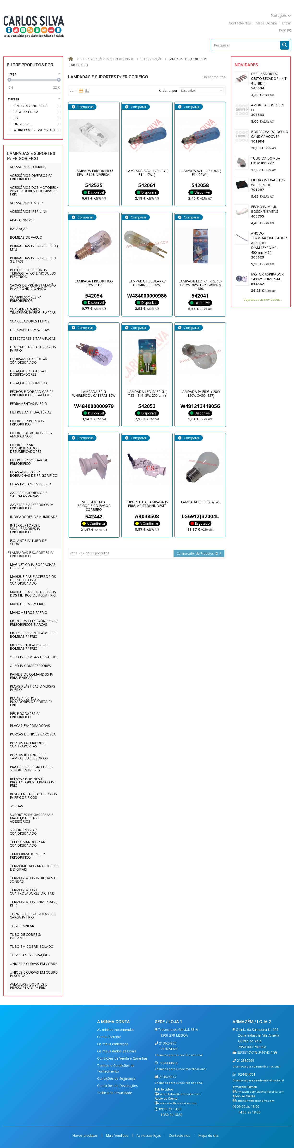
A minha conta (113, 1021)
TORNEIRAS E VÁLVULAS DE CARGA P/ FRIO (32, 915)
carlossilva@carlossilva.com (177, 1103)
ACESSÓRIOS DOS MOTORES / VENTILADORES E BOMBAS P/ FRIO (34, 190)
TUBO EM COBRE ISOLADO (32, 946)
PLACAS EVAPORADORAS (30, 725)
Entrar (286, 23)
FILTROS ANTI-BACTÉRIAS (31, 412)
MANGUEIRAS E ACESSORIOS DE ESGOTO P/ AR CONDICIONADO (33, 579)
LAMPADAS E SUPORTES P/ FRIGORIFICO (32, 554)
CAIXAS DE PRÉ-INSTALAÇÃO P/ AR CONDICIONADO (33, 287)
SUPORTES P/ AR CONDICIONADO (23, 832)
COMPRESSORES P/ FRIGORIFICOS (25, 299)
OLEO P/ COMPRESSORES (30, 665)
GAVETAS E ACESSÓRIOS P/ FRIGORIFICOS (31, 506)
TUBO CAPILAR (22, 926)
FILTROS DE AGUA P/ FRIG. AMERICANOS (31, 434)
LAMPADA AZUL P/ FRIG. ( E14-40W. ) (147, 172)
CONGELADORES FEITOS (29, 321)
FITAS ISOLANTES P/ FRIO (30, 484)
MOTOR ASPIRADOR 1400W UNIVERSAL (267, 279)
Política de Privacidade (114, 1093)
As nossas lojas (149, 1135)
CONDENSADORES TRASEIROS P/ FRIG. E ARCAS (33, 311)
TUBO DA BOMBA (265, 160)
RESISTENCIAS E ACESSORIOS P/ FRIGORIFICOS (33, 796)
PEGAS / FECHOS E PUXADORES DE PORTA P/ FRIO (31, 701)
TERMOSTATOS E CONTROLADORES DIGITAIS (32, 891)
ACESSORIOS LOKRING (28, 167)
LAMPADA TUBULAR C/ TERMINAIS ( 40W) (147, 283)
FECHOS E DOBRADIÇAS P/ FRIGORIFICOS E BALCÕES (31, 393)
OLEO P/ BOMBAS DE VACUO (33, 657)
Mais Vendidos (117, 1135)
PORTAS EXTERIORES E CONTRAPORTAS (28, 744)
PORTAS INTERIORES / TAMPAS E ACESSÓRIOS (29, 756)
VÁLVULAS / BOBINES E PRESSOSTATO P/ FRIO (28, 986)
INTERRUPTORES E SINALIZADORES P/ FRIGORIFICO (25, 528)
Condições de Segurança (116, 1078)
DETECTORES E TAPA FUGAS (33, 338)
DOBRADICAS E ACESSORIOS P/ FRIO (33, 349)
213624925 (167, 1043)
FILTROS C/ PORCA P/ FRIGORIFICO (27, 422)
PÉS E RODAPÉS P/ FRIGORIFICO (25, 715)
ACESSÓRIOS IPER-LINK (28, 211)
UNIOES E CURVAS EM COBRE (33, 963)
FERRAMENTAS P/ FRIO (28, 403)
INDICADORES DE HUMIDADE (33, 516)
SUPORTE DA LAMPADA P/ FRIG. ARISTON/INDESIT (147, 504)
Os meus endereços (112, 1044)
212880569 (245, 1060)
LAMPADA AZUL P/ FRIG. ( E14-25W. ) (200, 172)
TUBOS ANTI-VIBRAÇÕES (30, 955)
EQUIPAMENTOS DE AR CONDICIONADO (28, 361)
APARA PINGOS (22, 220)
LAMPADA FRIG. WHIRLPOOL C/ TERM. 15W (93, 393)
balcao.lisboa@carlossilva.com (179, 1094)
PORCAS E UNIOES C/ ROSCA (33, 734)
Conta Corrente (109, 1036)
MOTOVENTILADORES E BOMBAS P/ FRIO (29, 647)
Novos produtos (85, 1135)
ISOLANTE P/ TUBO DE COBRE (28, 542)
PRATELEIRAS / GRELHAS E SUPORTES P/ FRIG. (31, 768)
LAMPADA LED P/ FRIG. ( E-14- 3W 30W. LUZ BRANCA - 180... (200, 285)
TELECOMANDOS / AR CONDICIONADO (27, 844)
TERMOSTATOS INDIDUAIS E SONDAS (33, 880)
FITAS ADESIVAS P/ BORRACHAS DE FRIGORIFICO (33, 474)
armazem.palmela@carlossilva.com (260, 1091)
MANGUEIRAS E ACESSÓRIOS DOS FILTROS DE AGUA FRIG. (33, 593)
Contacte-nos (180, 1135)
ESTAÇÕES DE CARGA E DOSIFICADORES (28, 373)
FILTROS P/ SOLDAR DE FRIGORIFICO (29, 462)
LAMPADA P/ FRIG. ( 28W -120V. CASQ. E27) (200, 393)
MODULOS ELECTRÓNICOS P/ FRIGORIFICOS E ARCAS (34, 623)
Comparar (85, 106)
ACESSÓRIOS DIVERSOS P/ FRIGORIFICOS (31, 177)
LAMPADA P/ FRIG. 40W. (200, 502)
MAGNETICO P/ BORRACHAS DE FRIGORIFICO (32, 566)
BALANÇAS (18, 228)
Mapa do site (208, 1135)
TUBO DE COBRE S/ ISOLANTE (25, 936)
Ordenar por (168, 90)
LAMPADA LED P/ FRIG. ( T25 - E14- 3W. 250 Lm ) (147, 393)
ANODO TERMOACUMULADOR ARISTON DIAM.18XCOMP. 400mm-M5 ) (269, 245)
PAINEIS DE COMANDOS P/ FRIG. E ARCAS (31, 676)
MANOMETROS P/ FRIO (28, 612)
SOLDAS (16, 806)
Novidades (246, 64)
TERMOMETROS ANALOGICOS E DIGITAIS (34, 868)
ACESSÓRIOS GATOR (26, 203)
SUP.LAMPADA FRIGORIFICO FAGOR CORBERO (93, 506)
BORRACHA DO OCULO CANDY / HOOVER (269, 136)
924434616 (168, 1063)
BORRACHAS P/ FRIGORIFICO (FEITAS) (33, 260)
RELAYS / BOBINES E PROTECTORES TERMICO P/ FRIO (32, 782)
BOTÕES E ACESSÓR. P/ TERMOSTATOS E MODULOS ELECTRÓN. (33, 273)
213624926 (169, 1049)
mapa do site (266, 23)
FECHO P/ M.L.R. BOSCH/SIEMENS (264, 211)
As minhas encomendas (115, 1029)
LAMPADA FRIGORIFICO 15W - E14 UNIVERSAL (94, 172)
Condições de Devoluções (117, 1085)
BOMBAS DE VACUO (26, 237)
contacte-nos (240, 23)
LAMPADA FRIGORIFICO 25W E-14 (94, 283)
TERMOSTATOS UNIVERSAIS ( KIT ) (33, 903)
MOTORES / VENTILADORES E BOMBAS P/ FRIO (33, 635)
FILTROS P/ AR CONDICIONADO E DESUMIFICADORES (25, 448)
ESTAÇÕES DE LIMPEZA (29, 383)
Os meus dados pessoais (116, 1051)
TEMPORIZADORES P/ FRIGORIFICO (27, 856)
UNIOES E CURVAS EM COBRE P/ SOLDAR (33, 974)
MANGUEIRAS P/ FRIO (27, 604)
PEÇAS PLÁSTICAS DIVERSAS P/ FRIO (32, 688)
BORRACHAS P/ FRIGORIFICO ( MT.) (34, 248)
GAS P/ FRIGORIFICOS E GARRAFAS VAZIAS (28, 494)
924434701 (246, 1074)
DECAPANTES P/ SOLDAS (30, 329)
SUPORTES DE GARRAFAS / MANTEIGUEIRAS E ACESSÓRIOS (31, 818)
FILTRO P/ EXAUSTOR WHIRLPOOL (268, 185)
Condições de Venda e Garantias (122, 1058)
